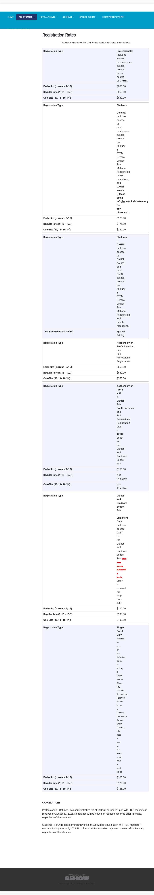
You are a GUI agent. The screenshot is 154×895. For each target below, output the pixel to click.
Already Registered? (19, 29)
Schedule (67, 17)
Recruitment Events (113, 17)
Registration (26, 17)
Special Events (87, 17)
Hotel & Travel (47, 17)
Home (11, 17)
